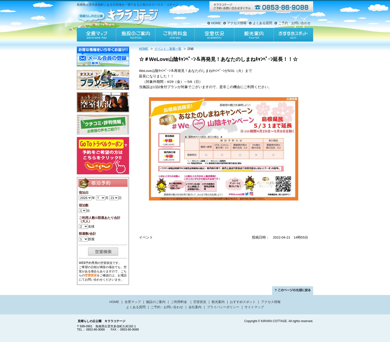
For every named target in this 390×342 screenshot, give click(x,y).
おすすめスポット (293, 35)
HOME (216, 23)
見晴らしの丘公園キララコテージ (118, 16)
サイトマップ (254, 307)
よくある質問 (262, 23)
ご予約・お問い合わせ (294, 23)
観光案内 (253, 35)
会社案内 (195, 307)
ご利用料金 (175, 35)
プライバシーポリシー (223, 307)
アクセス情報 (236, 23)
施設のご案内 (135, 35)
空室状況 (214, 35)
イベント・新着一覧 (167, 48)
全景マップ (96, 35)
